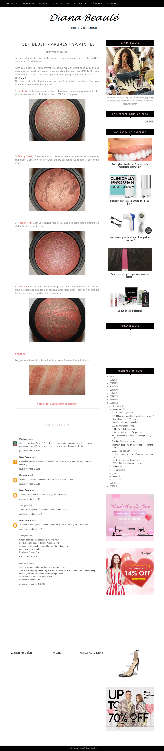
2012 (112, 402)
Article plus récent (23, 652)
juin (114, 473)
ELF (23, 78)
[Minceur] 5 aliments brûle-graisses (127, 432)
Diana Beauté (25, 457)
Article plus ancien (92, 652)
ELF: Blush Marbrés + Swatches (125, 422)
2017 (112, 386)
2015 (112, 393)
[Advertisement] (130, 621)
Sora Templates (79, 748)
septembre (117, 469)
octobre (116, 466)
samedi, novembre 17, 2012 (30, 513)
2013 (112, 399)
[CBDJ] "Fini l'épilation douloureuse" (127, 463)
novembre (117, 409)
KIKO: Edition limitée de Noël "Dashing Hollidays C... (132, 437)
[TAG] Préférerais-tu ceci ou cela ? (126, 441)
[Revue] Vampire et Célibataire (125, 419)
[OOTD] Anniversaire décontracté (126, 460)
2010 (112, 486)
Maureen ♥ (24, 475)
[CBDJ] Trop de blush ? (121, 450)
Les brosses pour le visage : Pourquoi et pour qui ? (132, 455)
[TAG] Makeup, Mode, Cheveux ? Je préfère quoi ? (133, 416)
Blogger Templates (91, 748)
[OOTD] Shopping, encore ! (123, 412)
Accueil (57, 652)
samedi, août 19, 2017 (28, 556)
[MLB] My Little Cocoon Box (123, 428)
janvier (116, 479)
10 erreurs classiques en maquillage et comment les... (132, 446)
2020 (112, 376)
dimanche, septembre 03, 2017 (32, 583)
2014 (112, 396)
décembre (117, 406)
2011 (112, 482)
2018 (112, 383)
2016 (112, 389)
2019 (112, 379)
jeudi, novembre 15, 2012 (29, 450)
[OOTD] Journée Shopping (123, 425)
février (116, 476)
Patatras (23, 438)
